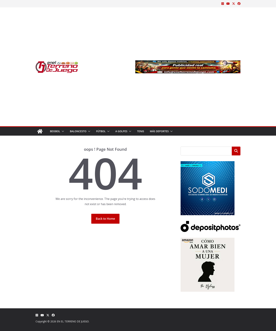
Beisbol (55, 131)
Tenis (140, 131)
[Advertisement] (106, 67)
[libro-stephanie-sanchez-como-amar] (207, 240)
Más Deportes (159, 131)
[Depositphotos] (210, 223)
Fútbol (101, 131)
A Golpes (121, 131)
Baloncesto (78, 131)
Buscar (236, 151)
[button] (62, 131)
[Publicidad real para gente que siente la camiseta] (187, 63)
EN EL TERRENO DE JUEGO (73, 321)
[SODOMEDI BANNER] (207, 163)
